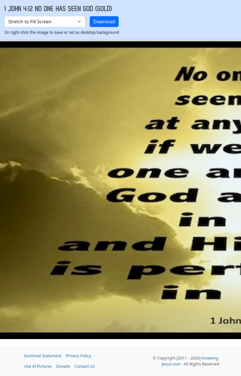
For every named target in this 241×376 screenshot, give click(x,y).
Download (104, 21)
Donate (63, 366)
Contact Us (85, 366)
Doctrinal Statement (43, 355)
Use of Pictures (38, 366)
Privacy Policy (78, 355)
